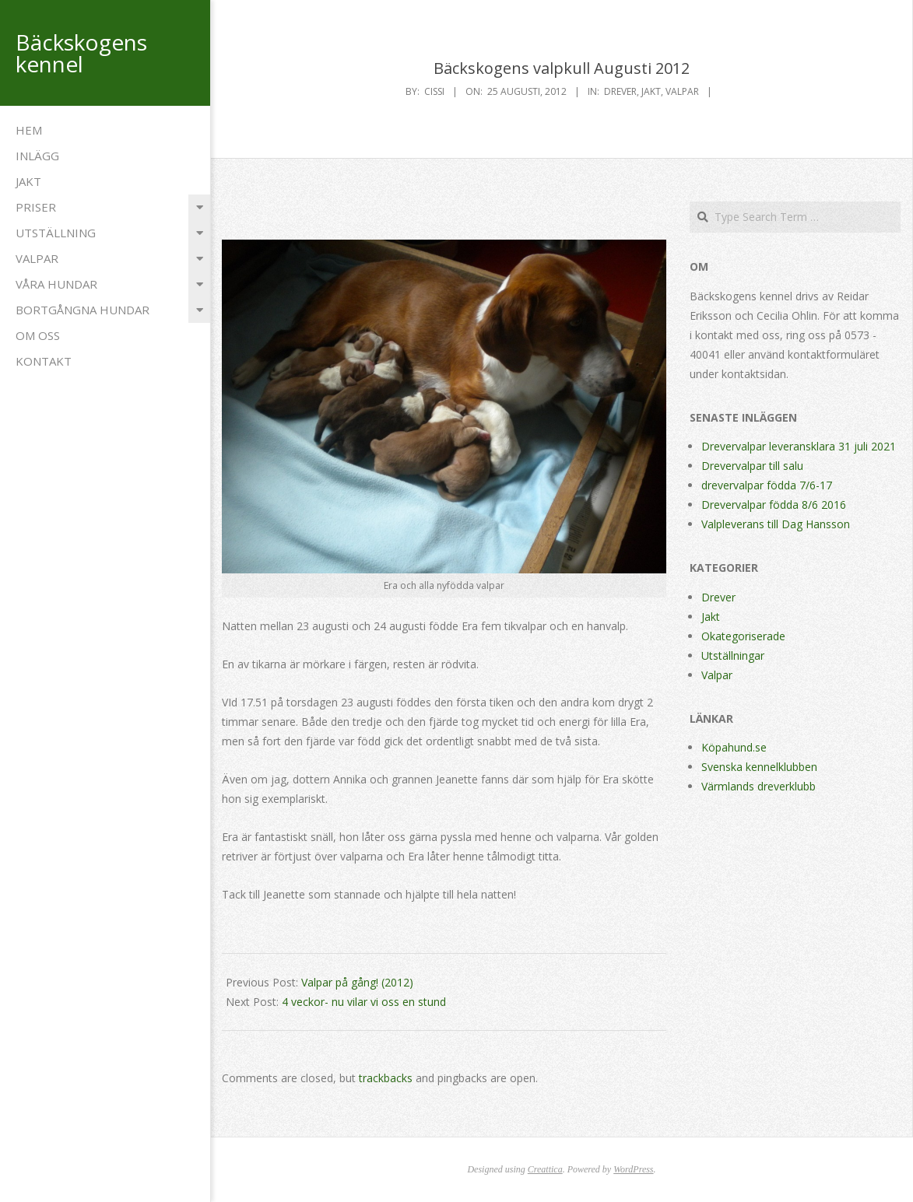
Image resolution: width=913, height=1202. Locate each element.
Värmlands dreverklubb (758, 786)
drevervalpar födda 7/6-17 (766, 485)
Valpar (37, 258)
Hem (29, 130)
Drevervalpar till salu (752, 465)
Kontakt (44, 361)
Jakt (28, 181)
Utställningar (732, 655)
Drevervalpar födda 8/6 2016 (773, 504)
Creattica (545, 1169)
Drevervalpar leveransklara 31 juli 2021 (798, 446)
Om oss (38, 335)
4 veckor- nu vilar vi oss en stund (364, 1001)
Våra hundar (56, 284)
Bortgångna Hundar (82, 309)
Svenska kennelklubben (759, 766)
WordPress (633, 1169)
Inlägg (37, 155)
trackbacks (386, 1078)
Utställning (56, 232)
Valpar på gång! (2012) (357, 982)
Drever (620, 91)
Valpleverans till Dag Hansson (775, 524)
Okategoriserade (743, 636)
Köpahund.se (734, 747)
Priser (36, 207)
